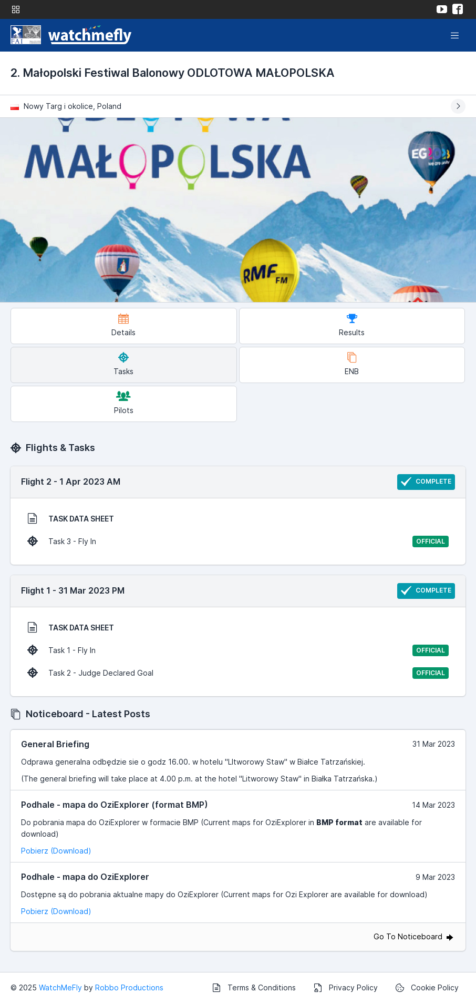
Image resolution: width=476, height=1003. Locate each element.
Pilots (123, 403)
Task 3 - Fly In (238, 541)
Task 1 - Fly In (238, 650)
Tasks (123, 364)
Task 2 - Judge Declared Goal (238, 673)
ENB (352, 364)
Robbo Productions (129, 987)
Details (123, 325)
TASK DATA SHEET (70, 518)
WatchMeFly (60, 987)
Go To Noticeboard (414, 936)
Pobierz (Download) (56, 850)
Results (352, 325)
